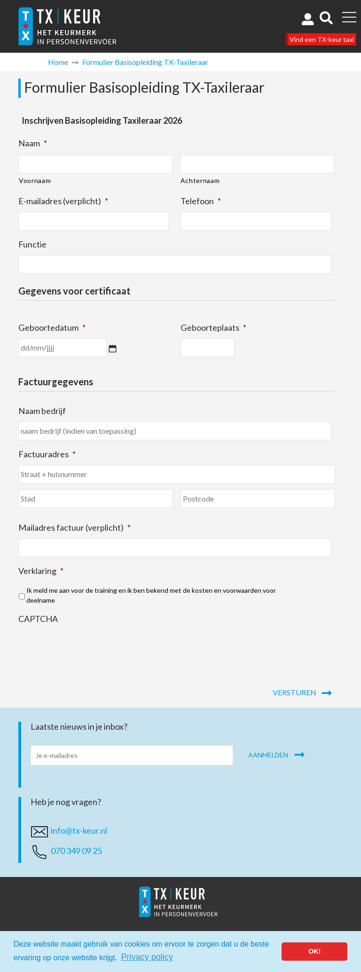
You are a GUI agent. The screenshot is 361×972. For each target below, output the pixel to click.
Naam (32, 143)
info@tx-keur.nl (79, 830)
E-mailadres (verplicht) (63, 201)
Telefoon (200, 201)
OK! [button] (314, 951)
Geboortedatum (52, 327)
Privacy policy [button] (147, 957)
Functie (32, 244)
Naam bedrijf (42, 411)
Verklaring (40, 571)
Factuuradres (47, 454)
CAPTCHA (38, 618)
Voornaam (35, 180)
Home (58, 61)
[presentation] (89, 647)
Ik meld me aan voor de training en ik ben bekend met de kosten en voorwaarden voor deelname (151, 595)
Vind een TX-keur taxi (322, 39)
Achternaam (200, 180)
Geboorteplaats (213, 327)
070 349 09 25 (76, 850)
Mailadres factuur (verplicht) (74, 527)
